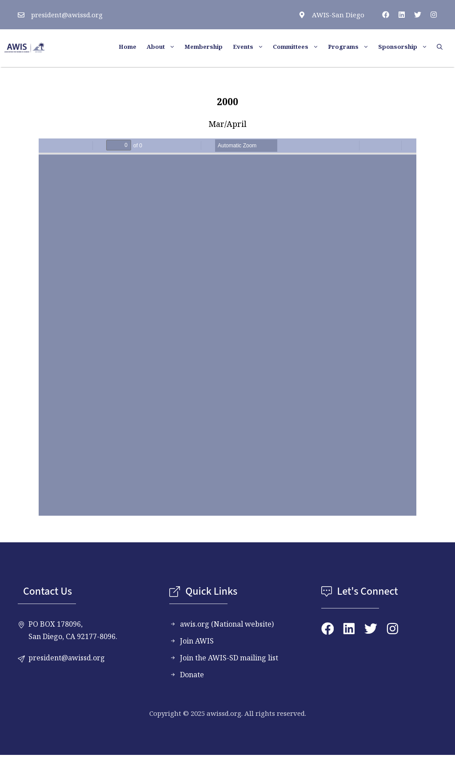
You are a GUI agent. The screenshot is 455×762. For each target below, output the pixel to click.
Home (127, 47)
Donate (192, 674)
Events (252, 47)
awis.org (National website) (227, 624)
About (164, 47)
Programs (352, 47)
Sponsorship (406, 47)
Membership (203, 47)
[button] (443, 46)
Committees (299, 47)
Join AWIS (197, 641)
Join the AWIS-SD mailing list (229, 658)
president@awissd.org (67, 14)
